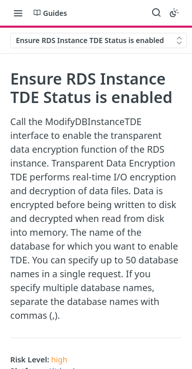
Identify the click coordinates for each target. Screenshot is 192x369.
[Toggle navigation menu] (18, 12)
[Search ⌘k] (156, 12)
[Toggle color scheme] (174, 12)
